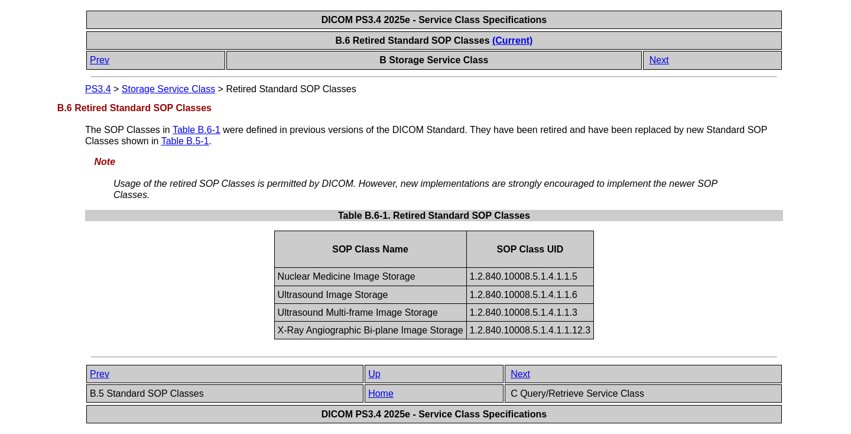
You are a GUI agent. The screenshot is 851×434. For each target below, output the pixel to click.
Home (381, 393)
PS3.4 (98, 89)
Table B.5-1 (185, 141)
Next (659, 60)
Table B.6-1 (196, 130)
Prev (99, 60)
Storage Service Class (168, 89)
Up (374, 374)
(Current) (512, 40)
